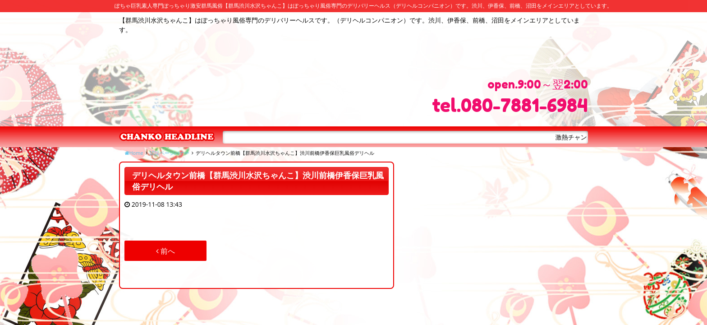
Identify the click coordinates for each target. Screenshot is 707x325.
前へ (165, 251)
